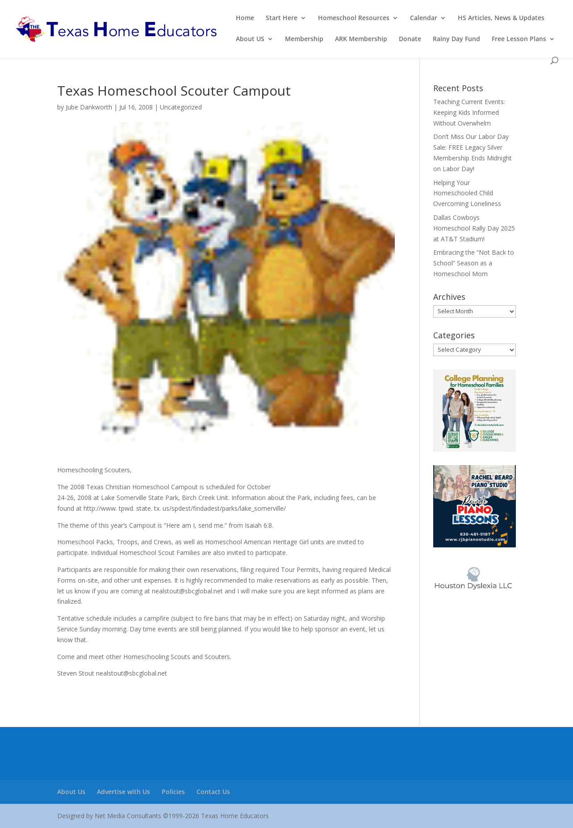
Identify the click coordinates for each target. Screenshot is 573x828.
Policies (173, 791)
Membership (304, 39)
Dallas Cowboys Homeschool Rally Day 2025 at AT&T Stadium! (474, 228)
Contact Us (213, 791)
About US (250, 39)
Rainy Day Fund (456, 39)
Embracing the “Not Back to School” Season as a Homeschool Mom (473, 263)
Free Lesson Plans (519, 39)
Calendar (423, 18)
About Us (71, 791)
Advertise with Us (123, 791)
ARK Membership (361, 39)
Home (245, 18)
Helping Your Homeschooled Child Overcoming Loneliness (467, 193)
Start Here (281, 18)
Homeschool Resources (353, 18)
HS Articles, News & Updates (501, 18)
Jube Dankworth (89, 107)
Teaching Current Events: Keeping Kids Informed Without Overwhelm (469, 112)
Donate (410, 39)
